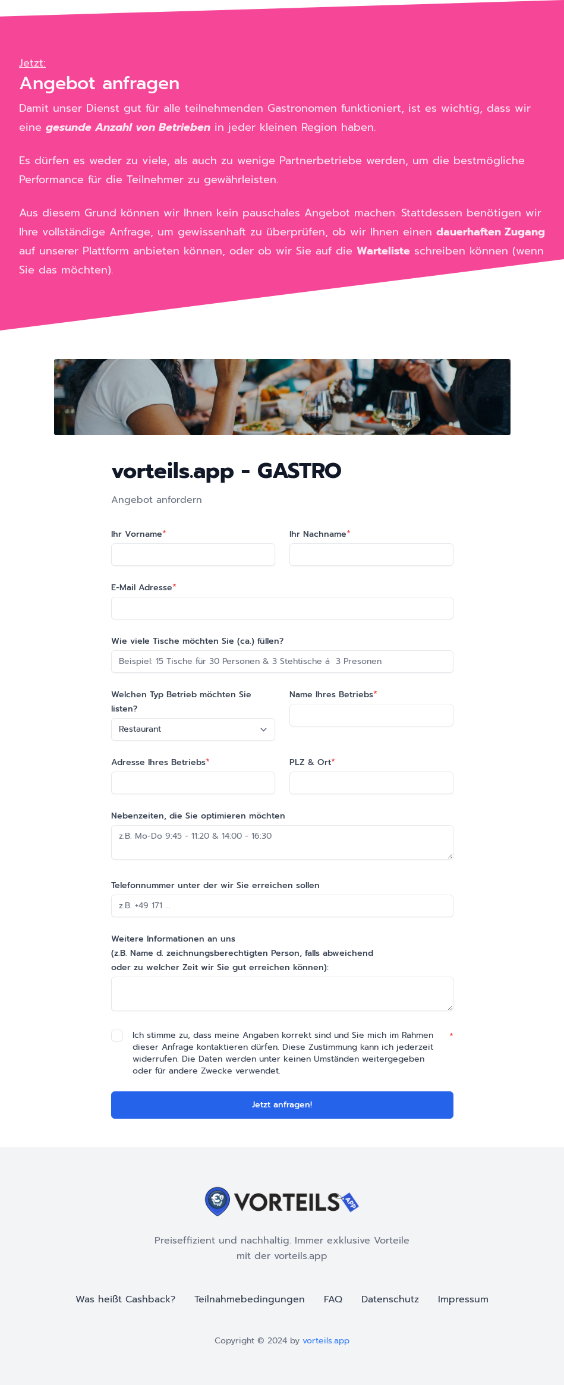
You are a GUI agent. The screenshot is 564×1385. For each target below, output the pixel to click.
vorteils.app (326, 1340)
